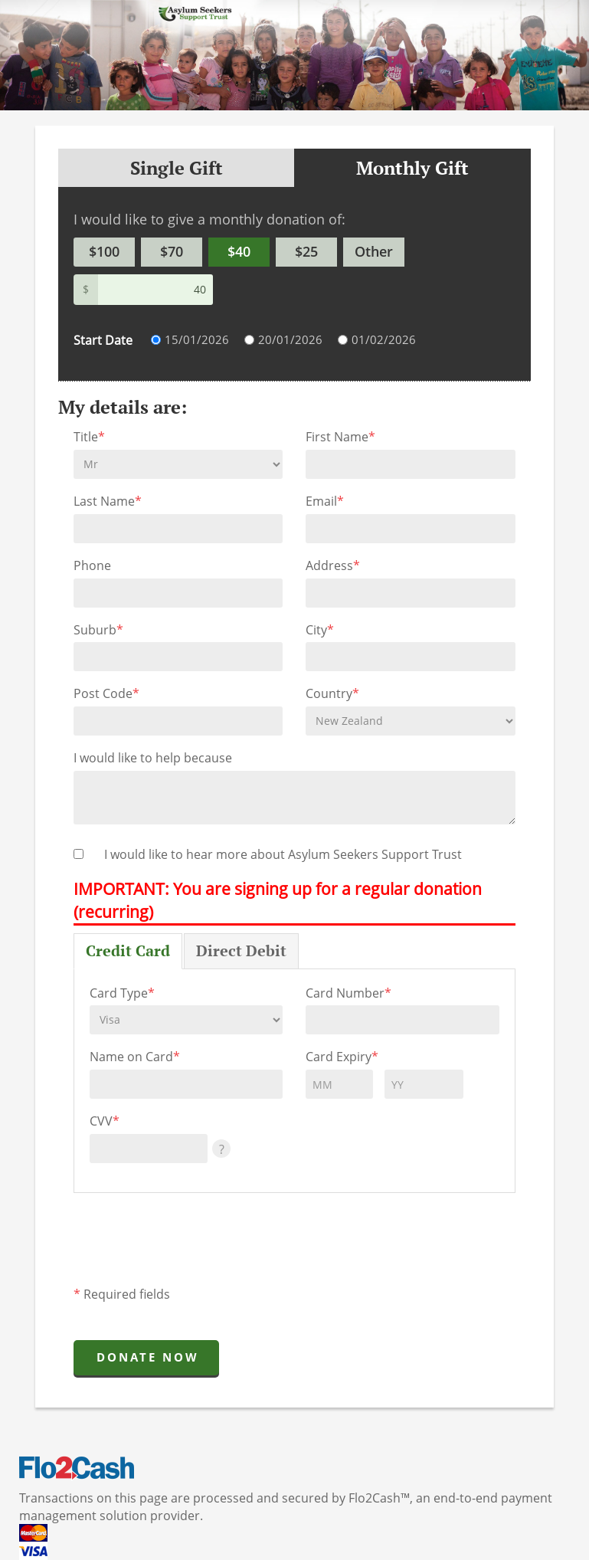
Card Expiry (342, 1056)
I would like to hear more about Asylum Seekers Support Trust (283, 854)
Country (332, 693)
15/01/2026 (197, 339)
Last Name (108, 501)
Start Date (103, 340)
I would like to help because (153, 757)
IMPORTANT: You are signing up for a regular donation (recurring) (278, 900)
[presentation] (190, 1244)
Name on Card (135, 1056)
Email (325, 501)
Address (333, 565)
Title (89, 436)
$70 (171, 251)
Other (374, 251)
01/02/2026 (384, 339)
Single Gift (176, 168)
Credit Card (128, 950)
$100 (104, 251)
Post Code (106, 693)
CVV (104, 1121)
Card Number (348, 993)
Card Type (122, 993)
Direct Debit (241, 950)
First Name (340, 436)
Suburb (98, 629)
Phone (92, 565)
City (320, 629)
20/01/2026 (290, 339)
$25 (306, 251)
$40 (238, 251)
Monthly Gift (412, 168)
